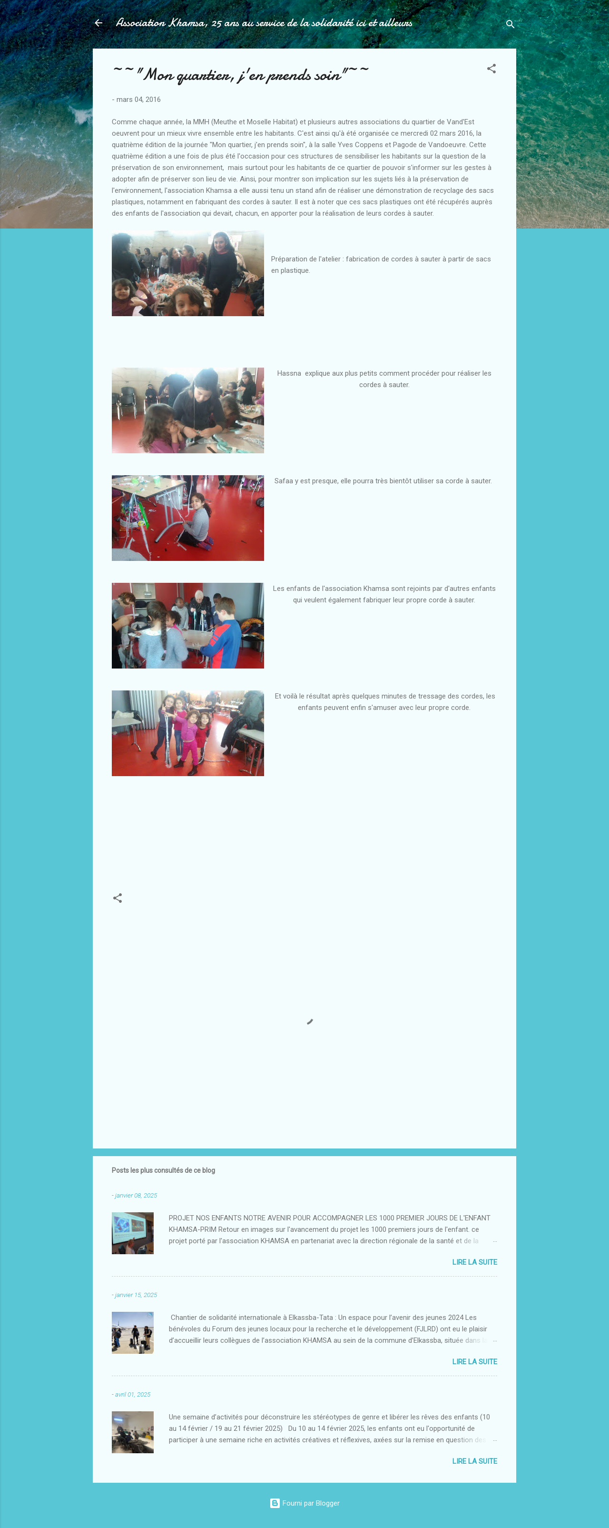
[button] (491, 70)
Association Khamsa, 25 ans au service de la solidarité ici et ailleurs (264, 22)
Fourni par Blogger (304, 1503)
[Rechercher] (510, 25)
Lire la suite (474, 1262)
